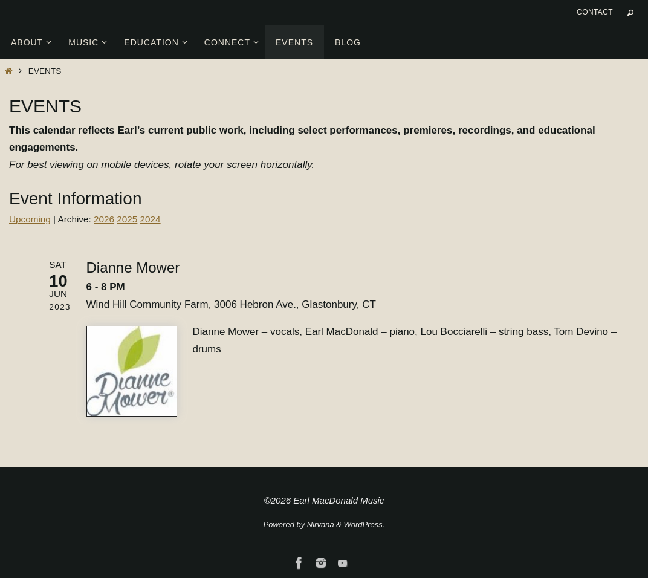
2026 (104, 219)
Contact (595, 12)
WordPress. (364, 524)
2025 (127, 219)
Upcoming (30, 219)
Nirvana (320, 524)
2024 (150, 219)
